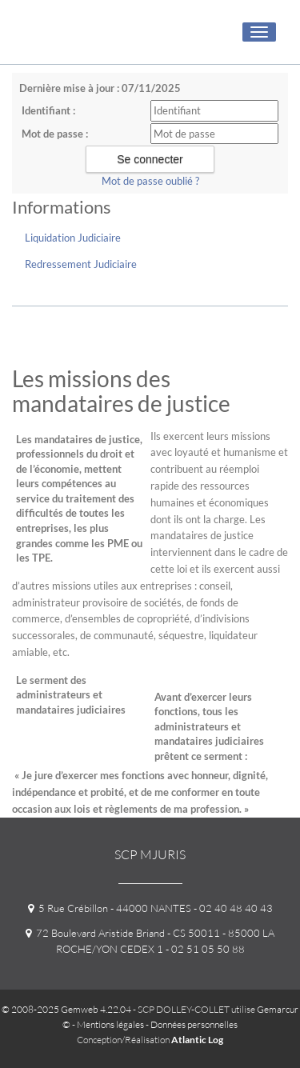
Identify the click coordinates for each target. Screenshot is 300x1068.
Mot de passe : (55, 133)
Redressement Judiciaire (81, 264)
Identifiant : (48, 110)
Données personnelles (194, 1024)
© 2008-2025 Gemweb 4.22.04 (66, 1009)
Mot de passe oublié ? (150, 180)
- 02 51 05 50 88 (204, 948)
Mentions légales (110, 1024)
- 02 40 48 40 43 (232, 908)
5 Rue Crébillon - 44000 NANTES (109, 908)
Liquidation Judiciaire (73, 237)
